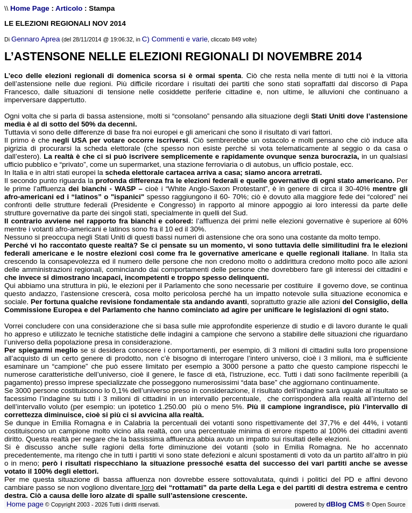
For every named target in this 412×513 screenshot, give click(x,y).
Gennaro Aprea (35, 39)
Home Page (29, 8)
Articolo (68, 8)
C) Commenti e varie (175, 39)
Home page (25, 504)
